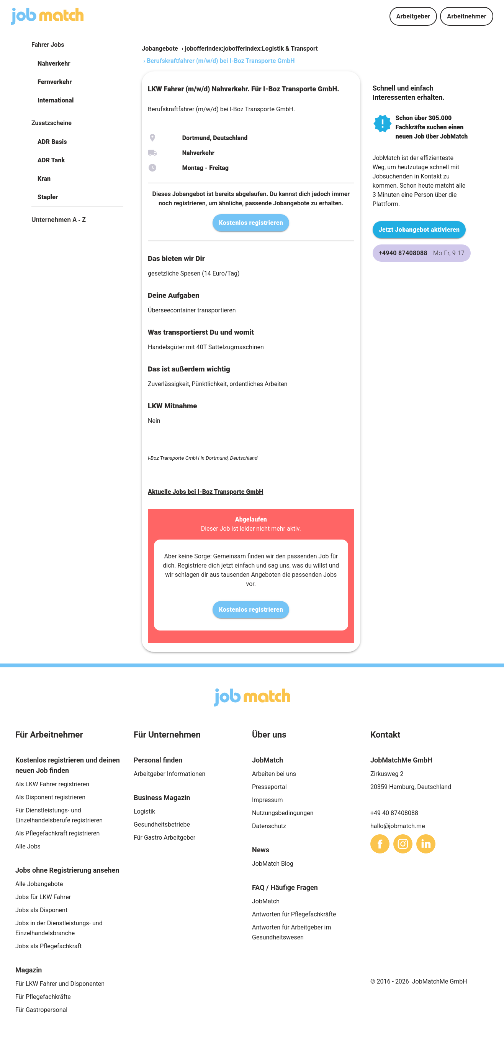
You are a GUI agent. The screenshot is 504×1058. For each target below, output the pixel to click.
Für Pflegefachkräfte (43, 996)
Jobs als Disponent (41, 910)
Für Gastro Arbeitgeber (164, 837)
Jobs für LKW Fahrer (43, 897)
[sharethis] (379, 843)
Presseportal (269, 787)
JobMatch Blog (272, 863)
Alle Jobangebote (39, 884)
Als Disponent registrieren (50, 797)
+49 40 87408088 (394, 813)
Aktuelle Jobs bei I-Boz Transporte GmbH (205, 491)
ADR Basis (52, 141)
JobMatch (266, 901)
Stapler (48, 197)
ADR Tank (51, 160)
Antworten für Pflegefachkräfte (294, 914)
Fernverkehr (55, 82)
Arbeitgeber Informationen (169, 773)
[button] (77, 63)
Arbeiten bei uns (274, 773)
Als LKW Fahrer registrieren (52, 784)
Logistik (144, 811)
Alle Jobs (28, 846)
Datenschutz (269, 826)
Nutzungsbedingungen (282, 813)
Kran (44, 178)
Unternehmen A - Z (58, 219)
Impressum (267, 800)
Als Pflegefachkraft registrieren (57, 833)
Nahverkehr (54, 63)
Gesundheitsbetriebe (162, 824)
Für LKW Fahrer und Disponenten (60, 983)
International (56, 100)
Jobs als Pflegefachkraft (48, 946)
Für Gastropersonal (41, 1009)
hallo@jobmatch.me (397, 826)
